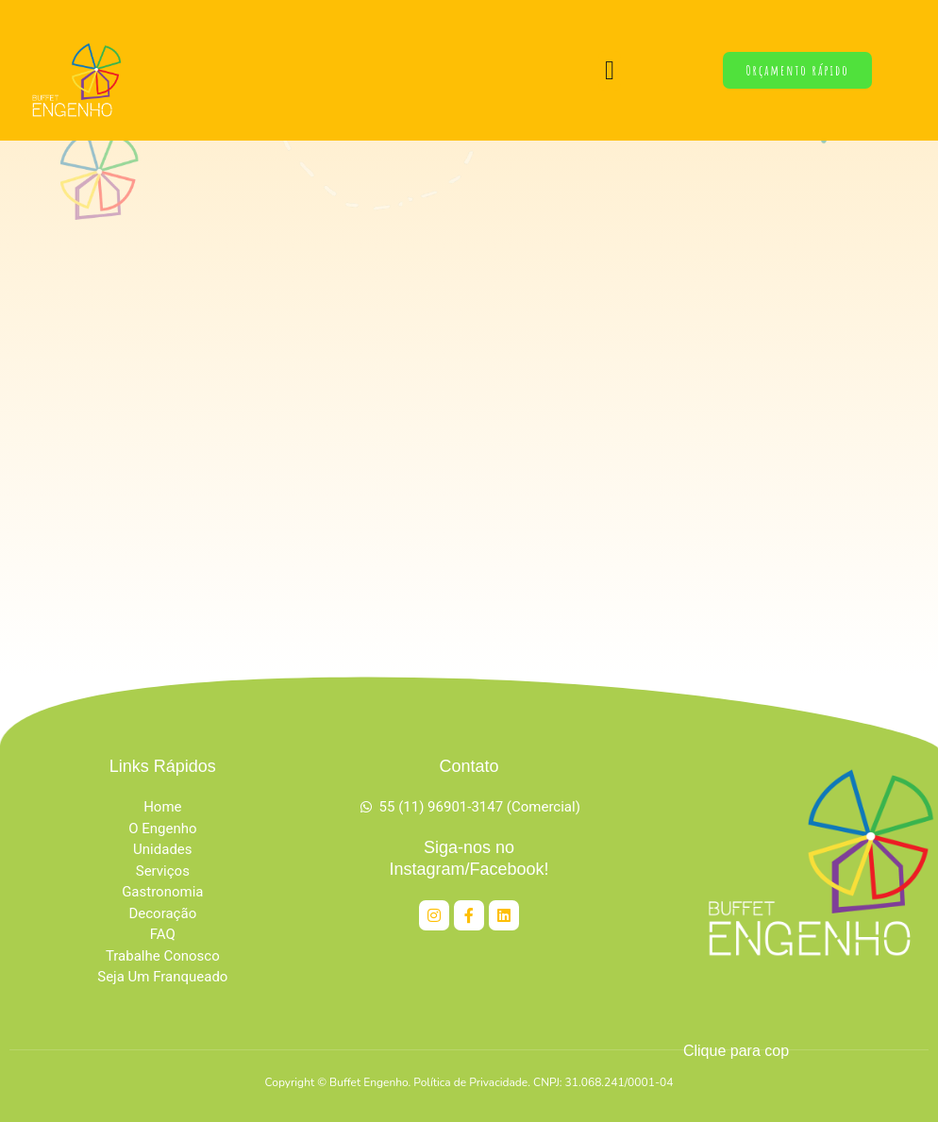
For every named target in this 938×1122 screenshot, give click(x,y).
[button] (609, 71)
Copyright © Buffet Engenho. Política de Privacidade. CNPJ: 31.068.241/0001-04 (469, 1082)
